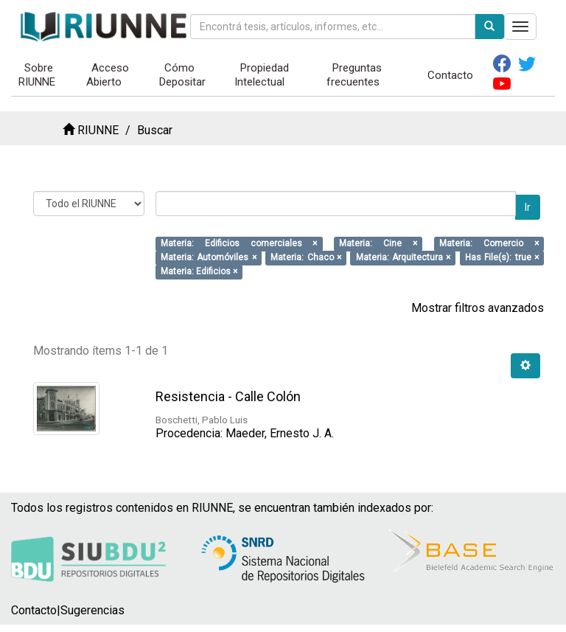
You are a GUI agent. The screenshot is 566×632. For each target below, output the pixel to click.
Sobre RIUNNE (36, 74)
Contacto (450, 75)
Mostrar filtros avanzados (477, 308)
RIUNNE (98, 130)
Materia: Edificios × (199, 271)
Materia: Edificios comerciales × (239, 243)
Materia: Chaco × (305, 257)
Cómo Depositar (182, 74)
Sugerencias (92, 610)
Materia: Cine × (378, 243)
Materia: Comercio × (489, 243)
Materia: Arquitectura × (403, 257)
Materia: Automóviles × (208, 257)
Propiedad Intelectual (261, 74)
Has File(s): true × (502, 257)
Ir (528, 207)
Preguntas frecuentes (354, 74)
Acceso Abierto (108, 74)
